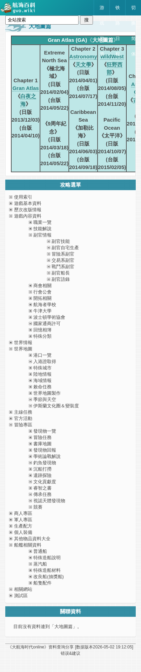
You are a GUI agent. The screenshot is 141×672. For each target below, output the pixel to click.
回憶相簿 (42, 329)
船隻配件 (42, 583)
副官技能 (61, 241)
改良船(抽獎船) (48, 576)
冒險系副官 (63, 254)
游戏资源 (102, 10)
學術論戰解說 (47, 456)
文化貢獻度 (44, 481)
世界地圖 (23, 348)
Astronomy (83, 56)
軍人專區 (23, 519)
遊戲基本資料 (27, 203)
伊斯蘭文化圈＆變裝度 (56, 405)
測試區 (21, 595)
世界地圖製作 (47, 393)
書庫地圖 (42, 443)
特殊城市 (42, 367)
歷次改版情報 (27, 209)
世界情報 (23, 342)
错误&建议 (70, 653)
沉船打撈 (42, 469)
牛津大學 (42, 311)
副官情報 (42, 235)
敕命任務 (42, 386)
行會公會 (42, 292)
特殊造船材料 (47, 570)
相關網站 (23, 589)
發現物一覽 (44, 431)
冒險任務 (42, 437)
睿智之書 (42, 488)
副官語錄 (61, 279)
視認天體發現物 (49, 500)
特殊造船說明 (47, 557)
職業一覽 (42, 222)
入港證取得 (44, 361)
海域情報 (42, 380)
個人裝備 (23, 532)
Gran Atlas (25, 88)
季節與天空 (44, 399)
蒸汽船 (40, 564)
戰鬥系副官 (63, 266)
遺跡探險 (42, 475)
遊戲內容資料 (27, 216)
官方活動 (23, 418)
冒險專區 (23, 424)
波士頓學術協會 (49, 317)
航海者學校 (44, 304)
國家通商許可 (47, 323)
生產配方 (23, 526)
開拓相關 (42, 298)
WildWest (112, 56)
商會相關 (42, 285)
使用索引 (23, 197)
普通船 (40, 551)
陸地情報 (42, 374)
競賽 (37, 507)
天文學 (83, 64)
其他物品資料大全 (32, 538)
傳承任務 (42, 494)
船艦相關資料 (27, 545)
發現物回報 (44, 450)
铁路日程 (117, 10)
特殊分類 (42, 336)
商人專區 (23, 513)
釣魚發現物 (44, 462)
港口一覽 (42, 355)
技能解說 (42, 228)
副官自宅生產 (65, 247)
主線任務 (23, 412)
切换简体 (133, 10)
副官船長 (61, 273)
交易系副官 (63, 260)
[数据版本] (104, 647)
